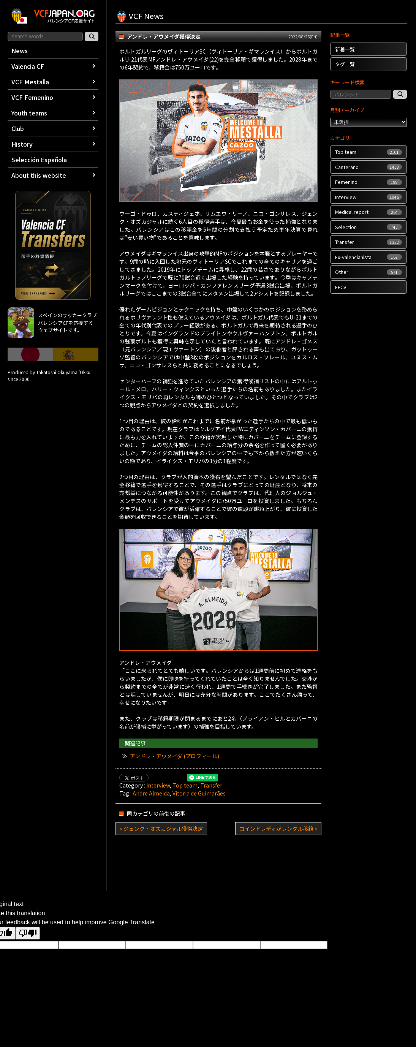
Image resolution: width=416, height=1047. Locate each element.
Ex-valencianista (368, 257)
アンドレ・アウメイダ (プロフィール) (174, 756)
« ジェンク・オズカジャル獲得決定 (161, 828)
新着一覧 (345, 49)
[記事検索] (400, 94)
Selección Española (39, 159)
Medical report (368, 211)
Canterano (368, 167)
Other (368, 271)
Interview (158, 785)
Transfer (211, 785)
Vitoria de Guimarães (199, 793)
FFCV (340, 287)
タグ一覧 (345, 64)
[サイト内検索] (91, 36)
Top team (185, 785)
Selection (368, 227)
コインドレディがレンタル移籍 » (278, 828)
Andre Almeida (151, 793)
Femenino (368, 181)
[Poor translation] (28, 933)
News (19, 50)
